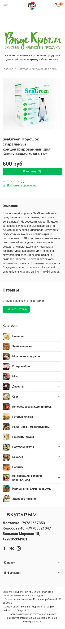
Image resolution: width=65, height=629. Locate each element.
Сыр (15, 396)
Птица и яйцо (21, 366)
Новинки (18, 336)
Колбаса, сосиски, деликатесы (32, 406)
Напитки (17, 467)
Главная (8, 69)
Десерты (18, 386)
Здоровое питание (24, 498)
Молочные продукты (26, 356)
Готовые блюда (22, 416)
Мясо (15, 376)
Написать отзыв (16, 309)
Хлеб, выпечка (22, 346)
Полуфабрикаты (23, 447)
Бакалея (17, 457)
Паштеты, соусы (23, 437)
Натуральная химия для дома (37, 69)
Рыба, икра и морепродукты (31, 426)
